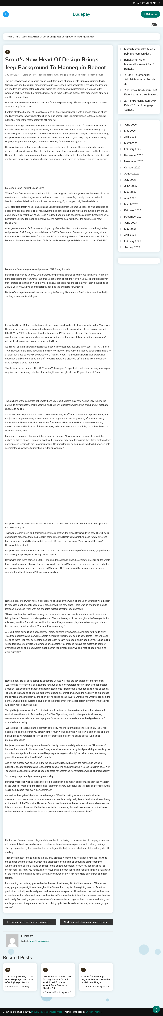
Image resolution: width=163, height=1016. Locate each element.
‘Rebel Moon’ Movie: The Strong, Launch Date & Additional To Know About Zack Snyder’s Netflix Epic (57, 982)
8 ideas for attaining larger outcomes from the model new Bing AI (95, 979)
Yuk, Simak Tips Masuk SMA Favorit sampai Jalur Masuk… (141, 92)
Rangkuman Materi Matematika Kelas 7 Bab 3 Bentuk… (139, 64)
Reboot (91, 75)
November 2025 (133, 161)
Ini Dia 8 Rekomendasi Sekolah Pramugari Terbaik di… (139, 79)
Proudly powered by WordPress (47, 1012)
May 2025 (130, 192)
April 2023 (130, 234)
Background (53, 75)
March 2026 (131, 143)
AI (8, 52)
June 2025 (130, 185)
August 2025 (131, 173)
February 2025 (132, 210)
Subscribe (150, 14)
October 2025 (132, 167)
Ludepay (81, 14)
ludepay (27, 75)
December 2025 (133, 155)
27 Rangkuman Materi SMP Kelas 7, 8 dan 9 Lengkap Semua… (140, 105)
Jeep (77, 75)
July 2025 (130, 179)
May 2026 (130, 130)
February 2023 (132, 241)
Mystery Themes (94, 1012)
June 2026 (130, 124)
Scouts (99, 75)
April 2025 (130, 198)
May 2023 (130, 228)
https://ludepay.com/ (40, 941)
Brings (63, 75)
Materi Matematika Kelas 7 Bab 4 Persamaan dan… (139, 51)
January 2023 (132, 247)
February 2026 (132, 149)
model (84, 75)
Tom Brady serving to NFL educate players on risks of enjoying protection (19, 979)
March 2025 (131, 204)
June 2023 (130, 222)
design (70, 75)
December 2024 (133, 216)
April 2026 (130, 136)
